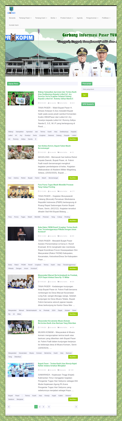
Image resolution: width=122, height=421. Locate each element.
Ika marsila (52, 103)
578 (72, 327)
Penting (67, 217)
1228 (71, 370)
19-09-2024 (42, 281)
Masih (44, 178)
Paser (17, 395)
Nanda (30, 139)
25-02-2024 (42, 370)
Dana (74, 310)
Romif (30, 265)
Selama (68, 395)
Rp (9, 314)
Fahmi (37, 178)
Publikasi (106, 18)
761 (72, 152)
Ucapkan (42, 135)
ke (40, 310)
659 (72, 281)
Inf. (16, 135)
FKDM (23, 265)
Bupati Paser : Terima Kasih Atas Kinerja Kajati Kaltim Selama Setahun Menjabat (57, 364)
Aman (26, 268)
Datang (58, 135)
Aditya (23, 139)
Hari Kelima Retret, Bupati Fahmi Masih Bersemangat (54, 147)
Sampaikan (20, 132)
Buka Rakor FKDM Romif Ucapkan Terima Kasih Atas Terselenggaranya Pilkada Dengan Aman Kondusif (57, 229)
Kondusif (34, 268)
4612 (72, 103)
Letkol (10, 135)
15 (14, 314)
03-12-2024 (42, 236)
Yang (53, 217)
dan (36, 132)
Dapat (60, 310)
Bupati (30, 178)
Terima (42, 132)
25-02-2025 (42, 152)
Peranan (46, 217)
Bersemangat (53, 178)
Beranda (12, 18)
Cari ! (84, 95)
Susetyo (27, 135)
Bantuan (69, 353)
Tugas (23, 217)
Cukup (59, 217)
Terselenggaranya (69, 265)
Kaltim (60, 395)
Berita (54, 18)
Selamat (51, 135)
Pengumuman (92, 18)
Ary (21, 135)
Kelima (16, 178)
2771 (72, 191)
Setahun (11, 399)
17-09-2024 (42, 327)
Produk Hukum (66, 18)
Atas (55, 132)
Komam (39, 353)
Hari (9, 178)
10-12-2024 (42, 191)
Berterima (47, 353)
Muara (31, 353)
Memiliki (37, 217)
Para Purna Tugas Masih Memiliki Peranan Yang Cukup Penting (55, 185)
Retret (23, 178)
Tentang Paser (25, 18)
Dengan (19, 268)
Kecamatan (23, 353)
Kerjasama (62, 370)
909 (72, 236)
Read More (73, 139)
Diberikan (17, 357)
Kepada (73, 132)
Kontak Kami (13, 25)
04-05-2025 (42, 103)
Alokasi (67, 310)
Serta (35, 135)
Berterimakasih (31, 310)
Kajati (54, 395)
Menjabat (20, 399)
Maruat (21, 310)
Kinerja (47, 395)
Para (10, 217)
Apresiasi (29, 132)
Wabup (10, 132)
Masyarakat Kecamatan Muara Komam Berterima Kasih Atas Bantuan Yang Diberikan (57, 322)
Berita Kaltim (62, 103)
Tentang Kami (41, 18)
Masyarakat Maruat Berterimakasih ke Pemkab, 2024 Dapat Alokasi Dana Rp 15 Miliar (58, 276)
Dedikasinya (64, 132)
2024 (53, 310)
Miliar (19, 314)
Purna (16, 217)
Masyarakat (12, 310)
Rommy (15, 139)
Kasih (50, 132)
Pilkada (10, 268)
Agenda (80, 18)
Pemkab (46, 310)
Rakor (17, 265)
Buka (10, 265)
